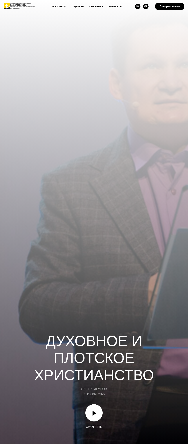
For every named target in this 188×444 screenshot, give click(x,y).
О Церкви (78, 6)
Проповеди (58, 6)
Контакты (115, 6)
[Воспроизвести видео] (94, 412)
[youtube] (146, 6)
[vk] (137, 6)
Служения (96, 6)
